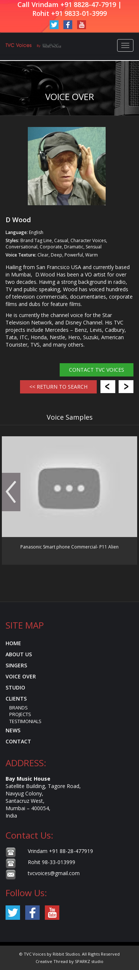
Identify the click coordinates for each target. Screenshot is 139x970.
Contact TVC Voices (96, 369)
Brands (18, 707)
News (13, 730)
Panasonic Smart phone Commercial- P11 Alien (69, 547)
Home (13, 643)
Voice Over (21, 676)
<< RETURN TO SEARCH (58, 386)
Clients (16, 698)
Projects (20, 714)
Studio (15, 687)
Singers (16, 665)
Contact (18, 741)
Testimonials (25, 721)
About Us (19, 654)
